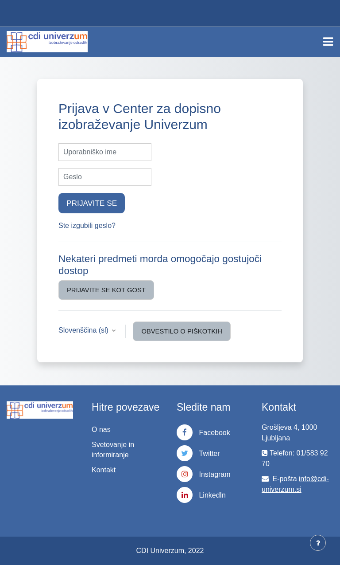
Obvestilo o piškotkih (181, 331)
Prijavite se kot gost (106, 290)
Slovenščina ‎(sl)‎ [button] (84, 330)
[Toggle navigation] (328, 41)
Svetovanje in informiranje (113, 450)
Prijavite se (91, 203)
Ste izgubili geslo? (87, 225)
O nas (101, 429)
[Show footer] (318, 543)
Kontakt (104, 470)
